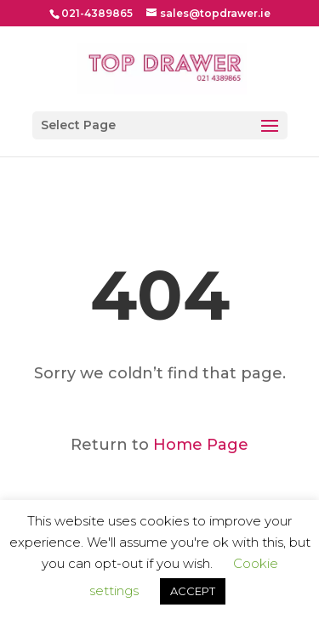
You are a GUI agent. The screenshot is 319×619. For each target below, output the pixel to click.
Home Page (200, 444)
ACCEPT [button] (192, 591)
